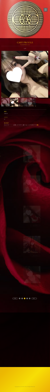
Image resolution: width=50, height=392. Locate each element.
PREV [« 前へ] (15, 298)
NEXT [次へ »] (34, 298)
